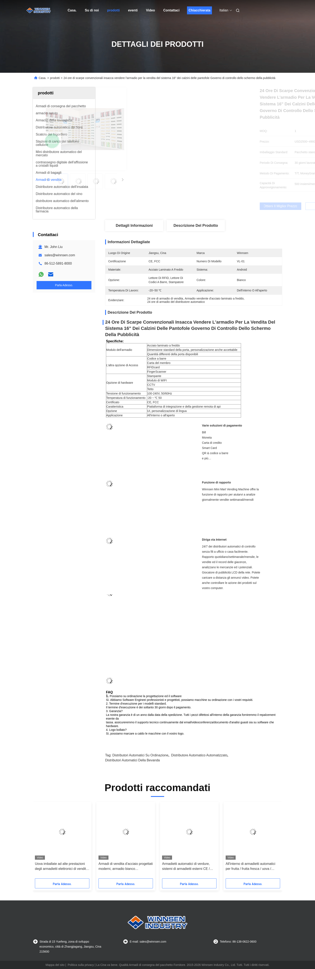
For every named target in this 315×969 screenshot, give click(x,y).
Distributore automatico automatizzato (199, 755)
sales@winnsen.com (59, 255)
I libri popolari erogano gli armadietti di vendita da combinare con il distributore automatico (188, 866)
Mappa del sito (55, 965)
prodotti (113, 10)
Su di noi (92, 10)
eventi (133, 10)
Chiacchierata (199, 10)
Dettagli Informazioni (134, 225)
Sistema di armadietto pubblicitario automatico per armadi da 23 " (123, 866)
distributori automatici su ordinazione (140, 755)
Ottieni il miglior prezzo (215, 206)
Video (150, 10)
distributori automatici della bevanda (132, 760)
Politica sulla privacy (81, 965)
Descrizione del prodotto (195, 225)
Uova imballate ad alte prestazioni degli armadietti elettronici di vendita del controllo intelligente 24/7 (252, 866)
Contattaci (171, 10)
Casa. (72, 10)
